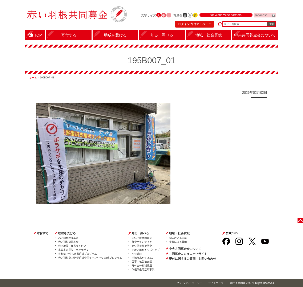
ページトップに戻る (300, 220)
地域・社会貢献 (179, 233)
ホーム (33, 77)
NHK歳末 (137, 253)
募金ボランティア (142, 241)
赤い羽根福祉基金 (68, 241)
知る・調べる (140, 233)
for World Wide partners (226, 15)
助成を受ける (67, 233)
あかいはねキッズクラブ (145, 249)
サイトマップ (215, 283)
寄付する (43, 233)
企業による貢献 (178, 241)
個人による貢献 (178, 238)
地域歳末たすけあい (143, 257)
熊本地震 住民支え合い (72, 245)
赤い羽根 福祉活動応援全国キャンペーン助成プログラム (90, 257)
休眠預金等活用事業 (143, 269)
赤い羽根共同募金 (68, 238)
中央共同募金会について (185, 248)
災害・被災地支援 (142, 261)
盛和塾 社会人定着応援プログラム (77, 253)
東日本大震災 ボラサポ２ (73, 249)
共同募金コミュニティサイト (188, 253)
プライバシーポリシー (189, 283)
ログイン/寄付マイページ (194, 24)
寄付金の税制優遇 (142, 265)
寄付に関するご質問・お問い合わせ (192, 258)
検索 (271, 24)
